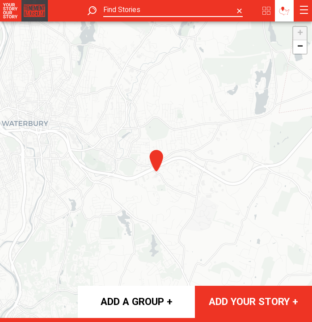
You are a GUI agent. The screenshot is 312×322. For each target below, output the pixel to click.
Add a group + (137, 301)
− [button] (300, 47)
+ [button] (300, 33)
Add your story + (253, 301)
